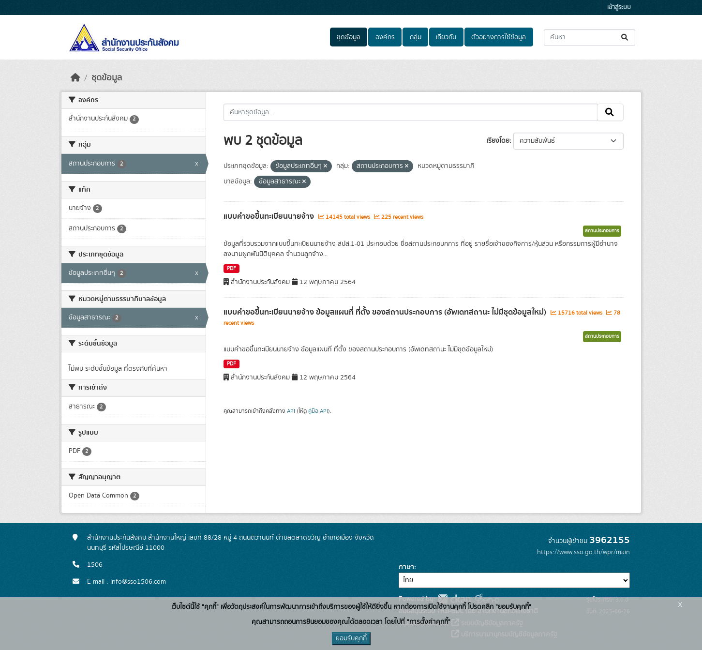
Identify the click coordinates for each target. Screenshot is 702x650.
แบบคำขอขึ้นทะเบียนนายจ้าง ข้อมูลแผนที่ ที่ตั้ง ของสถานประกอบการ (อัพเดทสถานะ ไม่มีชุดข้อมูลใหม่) (386, 312)
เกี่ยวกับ (446, 37)
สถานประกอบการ (602, 230)
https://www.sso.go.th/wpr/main (583, 552)
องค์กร (385, 37)
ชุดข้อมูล (348, 37)
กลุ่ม (415, 37)
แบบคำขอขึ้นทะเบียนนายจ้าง (270, 216)
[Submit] (625, 37)
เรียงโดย (498, 141)
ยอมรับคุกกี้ (351, 638)
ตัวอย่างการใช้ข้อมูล (498, 37)
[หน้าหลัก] (75, 78)
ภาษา (406, 567)
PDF (231, 268)
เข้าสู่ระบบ (619, 7)
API (291, 411)
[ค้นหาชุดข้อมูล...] (589, 37)
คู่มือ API (318, 411)
